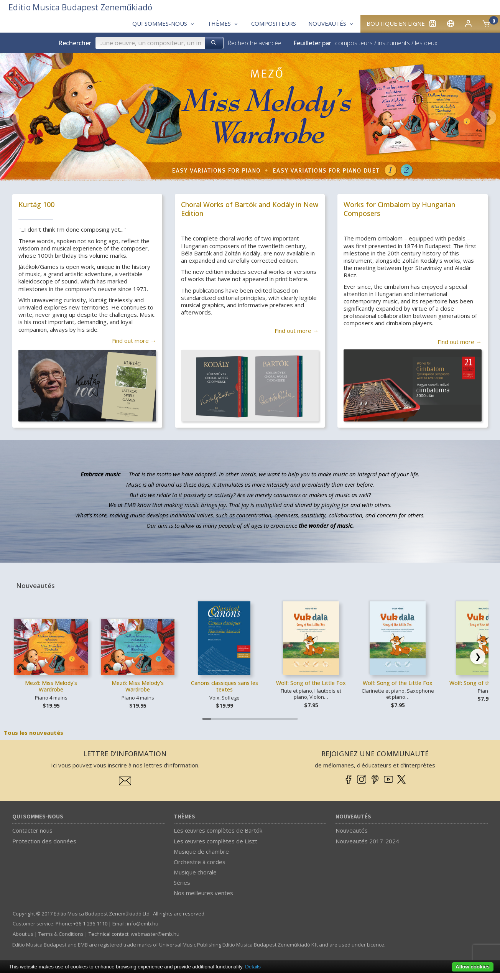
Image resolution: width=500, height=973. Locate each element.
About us (23, 933)
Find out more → (134, 340)
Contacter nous (32, 830)
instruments (394, 43)
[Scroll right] (477, 656)
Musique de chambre (201, 851)
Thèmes (184, 817)
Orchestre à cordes (199, 862)
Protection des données (44, 841)
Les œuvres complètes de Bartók (218, 830)
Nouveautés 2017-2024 (367, 841)
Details (253, 967)
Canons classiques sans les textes (224, 686)
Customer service (33, 923)
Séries (182, 882)
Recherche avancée (254, 43)
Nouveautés (353, 817)
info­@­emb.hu (142, 923)
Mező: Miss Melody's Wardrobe (51, 686)
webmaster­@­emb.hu (155, 933)
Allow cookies (473, 967)
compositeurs (354, 43)
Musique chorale (195, 872)
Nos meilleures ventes (203, 893)
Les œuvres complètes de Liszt (215, 841)
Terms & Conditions (61, 933)
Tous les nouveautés (33, 732)
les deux (426, 43)
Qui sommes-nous (37, 817)
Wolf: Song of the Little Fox (311, 683)
